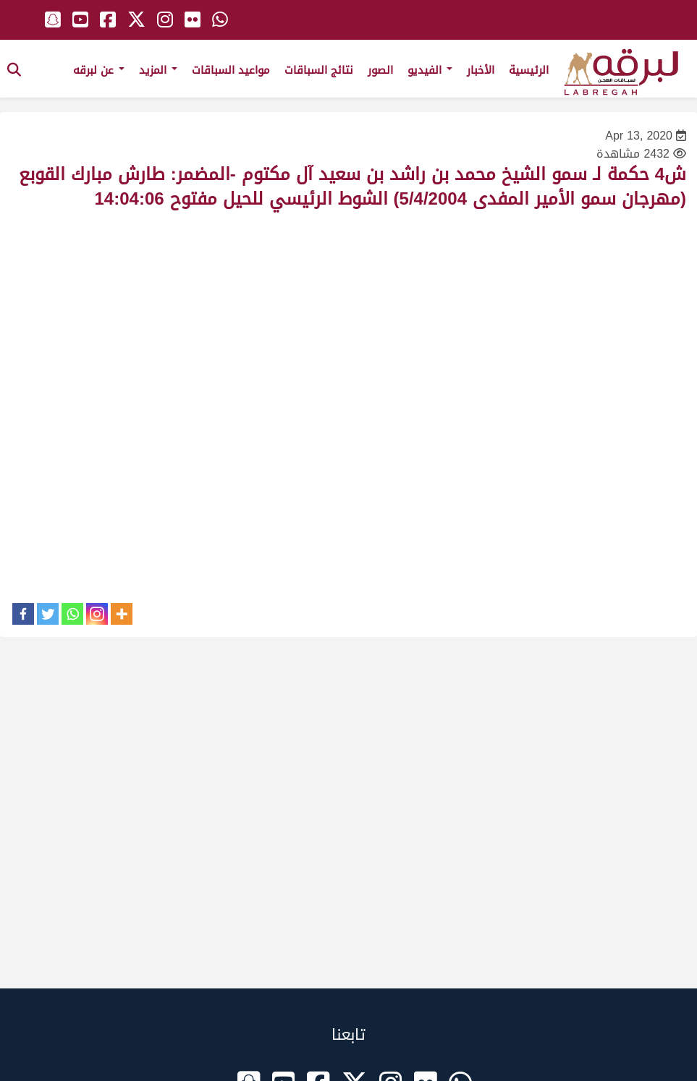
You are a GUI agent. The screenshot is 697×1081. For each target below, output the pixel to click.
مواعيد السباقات (231, 70)
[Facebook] (23, 614)
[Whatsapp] (72, 614)
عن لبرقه (98, 70)
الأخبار (480, 70)
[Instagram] (97, 614)
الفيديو (429, 70)
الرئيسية (529, 70)
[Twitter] (48, 614)
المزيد (158, 70)
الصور (380, 70)
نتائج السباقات (318, 70)
